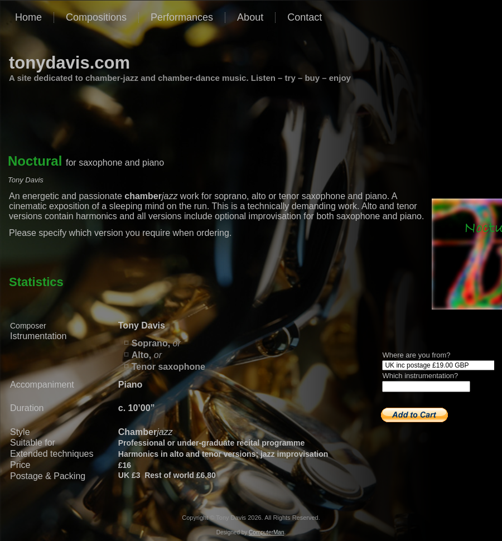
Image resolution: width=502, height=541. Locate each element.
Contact (304, 17)
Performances (182, 17)
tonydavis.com (69, 63)
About (250, 17)
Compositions (96, 17)
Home (28, 17)
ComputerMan (266, 532)
